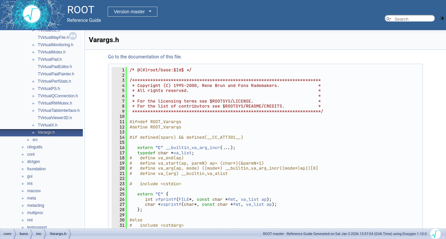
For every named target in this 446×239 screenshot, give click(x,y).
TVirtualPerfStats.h (54, 81)
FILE (184, 199)
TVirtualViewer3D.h (55, 118)
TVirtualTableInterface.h (59, 110)
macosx (34, 191)
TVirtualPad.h (50, 59)
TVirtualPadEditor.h (55, 66)
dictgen (33, 161)
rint (30, 220)
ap (264, 199)
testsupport (37, 227)
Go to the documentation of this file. (145, 56)
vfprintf (165, 199)
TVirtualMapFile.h (53, 37)
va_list (183, 153)
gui (29, 176)
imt (29, 183)
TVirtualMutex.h (52, 52)
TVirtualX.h (47, 125)
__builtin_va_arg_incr (193, 147)
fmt (232, 199)
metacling (35, 205)
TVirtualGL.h (49, 30)
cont (31, 154)
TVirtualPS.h (49, 88)
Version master (129, 11)
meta (31, 198)
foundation (36, 169)
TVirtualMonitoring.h (55, 44)
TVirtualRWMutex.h (55, 103)
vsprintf (171, 204)
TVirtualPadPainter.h (56, 74)
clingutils (34, 147)
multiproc (35, 212)
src (35, 139)
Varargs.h (46, 132)
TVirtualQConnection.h (58, 96)
